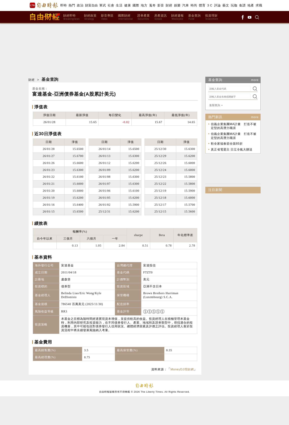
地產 (250, 5)
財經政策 (90, 17)
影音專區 (107, 17)
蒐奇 (152, 5)
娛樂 (177, 5)
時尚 (194, 5)
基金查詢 (194, 17)
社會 (111, 5)
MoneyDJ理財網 (182, 369)
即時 (63, 5)
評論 (217, 5)
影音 (160, 5)
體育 (202, 5)
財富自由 (91, 5)
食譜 (242, 5)
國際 (136, 5)
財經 (169, 5)
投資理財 (211, 17)
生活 (119, 5)
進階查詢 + (216, 105)
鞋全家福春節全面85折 (227, 143)
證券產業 (143, 17)
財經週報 (177, 17)
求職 (259, 5)
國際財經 (125, 17)
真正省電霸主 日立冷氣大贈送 (232, 149)
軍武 (102, 5)
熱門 (72, 5)
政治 (80, 5)
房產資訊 (160, 17)
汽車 (185, 5)
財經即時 (71, 17)
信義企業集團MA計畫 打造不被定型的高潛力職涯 (233, 126)
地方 (144, 5)
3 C (209, 5)
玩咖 (234, 5)
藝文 (225, 5)
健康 (127, 5)
